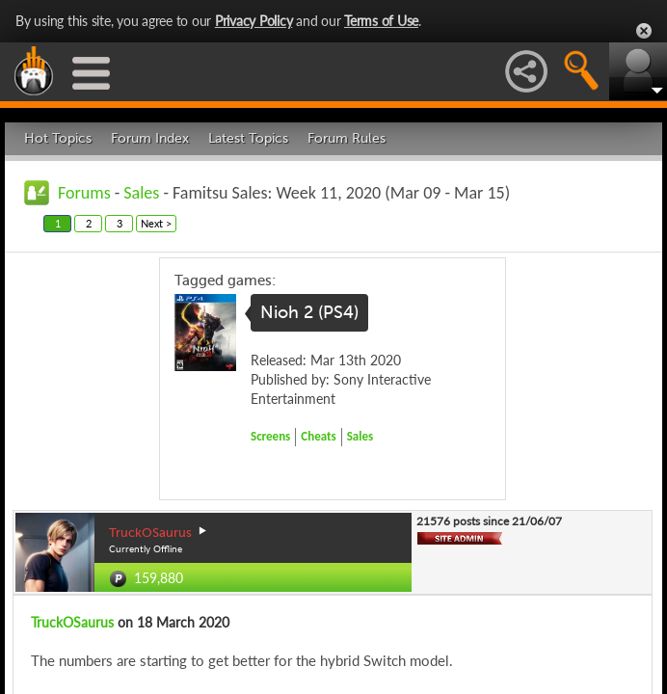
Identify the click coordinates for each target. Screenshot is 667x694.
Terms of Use (381, 21)
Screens (270, 436)
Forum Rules (346, 138)
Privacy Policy (254, 21)
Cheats (318, 436)
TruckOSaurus (72, 622)
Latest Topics (248, 138)
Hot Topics (58, 138)
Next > (156, 223)
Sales (141, 192)
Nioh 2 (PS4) (309, 312)
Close (644, 31)
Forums (84, 192)
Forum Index (150, 138)
